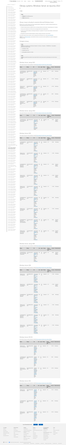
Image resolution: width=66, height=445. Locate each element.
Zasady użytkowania (37, 443)
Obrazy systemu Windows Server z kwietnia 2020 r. (12, 205)
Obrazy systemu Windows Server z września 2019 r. (12, 222)
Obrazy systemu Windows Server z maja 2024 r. (12, 74)
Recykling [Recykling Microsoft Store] (15, 435)
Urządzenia (29, 1)
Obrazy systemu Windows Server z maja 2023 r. (12, 104)
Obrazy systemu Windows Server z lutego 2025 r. (12, 51)
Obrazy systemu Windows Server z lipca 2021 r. (12, 163)
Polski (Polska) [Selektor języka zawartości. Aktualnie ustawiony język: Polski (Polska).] (6, 442)
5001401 (35, 395)
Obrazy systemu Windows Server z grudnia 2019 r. (12, 215)
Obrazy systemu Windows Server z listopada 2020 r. (12, 187)
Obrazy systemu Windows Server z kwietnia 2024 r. (12, 77)
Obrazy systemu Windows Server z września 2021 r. (12, 158)
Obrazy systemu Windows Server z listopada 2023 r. (12, 89)
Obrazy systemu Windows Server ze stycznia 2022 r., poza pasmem (12, 145)
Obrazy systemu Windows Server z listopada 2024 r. (12, 59)
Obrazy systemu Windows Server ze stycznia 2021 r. (12, 182)
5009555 (34, 72)
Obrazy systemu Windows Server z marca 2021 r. (12, 177)
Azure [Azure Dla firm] (33, 431)
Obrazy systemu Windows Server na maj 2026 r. (12, 10)
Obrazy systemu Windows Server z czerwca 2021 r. (12, 169)
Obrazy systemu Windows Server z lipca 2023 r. (12, 99)
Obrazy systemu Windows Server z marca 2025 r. (12, 49)
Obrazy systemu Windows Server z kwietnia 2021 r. (12, 174)
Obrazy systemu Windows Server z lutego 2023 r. (12, 112)
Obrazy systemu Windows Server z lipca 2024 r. (12, 69)
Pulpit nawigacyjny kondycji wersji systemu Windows (44, 64)
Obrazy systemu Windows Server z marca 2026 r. (12, 15)
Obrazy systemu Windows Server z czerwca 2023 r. (12, 102)
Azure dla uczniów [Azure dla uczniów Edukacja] (25, 439)
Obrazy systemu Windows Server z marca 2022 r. (12, 140)
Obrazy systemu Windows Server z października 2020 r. (12, 189)
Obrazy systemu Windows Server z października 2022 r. (12, 122)
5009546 (35, 285)
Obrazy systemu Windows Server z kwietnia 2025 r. (12, 46)
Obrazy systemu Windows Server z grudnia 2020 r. (12, 184)
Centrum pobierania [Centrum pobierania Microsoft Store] (16, 430)
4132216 (35, 281)
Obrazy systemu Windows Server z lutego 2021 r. (12, 179)
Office (22, 1)
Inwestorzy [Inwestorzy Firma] (54, 434)
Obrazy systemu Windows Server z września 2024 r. (12, 64)
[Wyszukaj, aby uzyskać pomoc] (55, 1)
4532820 (35, 279)
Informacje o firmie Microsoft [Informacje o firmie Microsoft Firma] (56, 430)
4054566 (35, 349)
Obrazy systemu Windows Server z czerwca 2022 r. (12, 132)
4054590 (36, 276)
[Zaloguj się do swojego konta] (60, 1)
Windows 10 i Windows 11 (11, 4)
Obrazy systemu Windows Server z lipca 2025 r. (12, 39)
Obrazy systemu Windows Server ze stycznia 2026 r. (12, 20)
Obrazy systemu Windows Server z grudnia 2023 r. (12, 87)
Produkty (25, 1)
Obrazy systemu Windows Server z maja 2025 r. (12, 44)
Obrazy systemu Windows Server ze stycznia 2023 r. (12, 114)
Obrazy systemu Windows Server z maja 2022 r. (12, 135)
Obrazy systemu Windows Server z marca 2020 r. (12, 207)
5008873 (35, 143)
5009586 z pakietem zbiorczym (35, 390)
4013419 (36, 278)
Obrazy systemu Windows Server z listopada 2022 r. (12, 119)
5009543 (35, 120)
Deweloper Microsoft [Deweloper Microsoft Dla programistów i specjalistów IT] (45, 429)
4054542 (35, 393)
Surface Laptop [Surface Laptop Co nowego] (4, 430)
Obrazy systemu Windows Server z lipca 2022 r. (12, 129)
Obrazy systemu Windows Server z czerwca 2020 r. (12, 200)
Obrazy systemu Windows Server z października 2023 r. (12, 92)
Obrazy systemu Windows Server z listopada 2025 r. (12, 25)
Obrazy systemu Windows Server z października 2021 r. (12, 156)
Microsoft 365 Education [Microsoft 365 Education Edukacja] (26, 433)
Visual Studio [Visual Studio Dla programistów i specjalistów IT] (44, 439)
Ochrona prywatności (32, 443)
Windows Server (10, 6)
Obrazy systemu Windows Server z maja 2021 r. (12, 172)
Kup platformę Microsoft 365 (38, 1)
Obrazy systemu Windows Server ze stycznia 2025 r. (12, 54)
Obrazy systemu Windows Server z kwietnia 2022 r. (12, 137)
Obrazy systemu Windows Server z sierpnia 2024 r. (12, 66)
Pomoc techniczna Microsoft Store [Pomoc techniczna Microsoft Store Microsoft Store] (17, 431)
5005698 (36, 292)
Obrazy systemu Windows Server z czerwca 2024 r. (12, 71)
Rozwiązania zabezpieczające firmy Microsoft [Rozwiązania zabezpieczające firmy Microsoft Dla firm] (37, 430)
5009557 (35, 142)
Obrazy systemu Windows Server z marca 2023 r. (12, 109)
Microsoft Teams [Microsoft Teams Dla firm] (34, 438)
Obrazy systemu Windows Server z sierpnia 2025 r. (12, 36)
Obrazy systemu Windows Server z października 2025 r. (12, 31)
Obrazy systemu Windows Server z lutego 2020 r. (12, 210)
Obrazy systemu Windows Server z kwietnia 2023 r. (12, 107)
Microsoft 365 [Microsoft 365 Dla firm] (34, 434)
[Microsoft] (6, 1)
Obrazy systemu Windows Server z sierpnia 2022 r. (12, 127)
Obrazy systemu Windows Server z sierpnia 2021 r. (12, 161)
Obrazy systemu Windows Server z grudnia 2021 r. (12, 151)
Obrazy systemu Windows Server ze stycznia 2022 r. (12, 148)
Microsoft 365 (18, 1)
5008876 (35, 121)
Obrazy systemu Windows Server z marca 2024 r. (12, 79)
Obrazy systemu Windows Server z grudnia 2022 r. (12, 117)
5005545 (35, 145)
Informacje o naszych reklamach (48, 443)
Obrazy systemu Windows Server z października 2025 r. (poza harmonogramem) (12, 28)
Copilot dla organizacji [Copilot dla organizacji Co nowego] (5, 431)
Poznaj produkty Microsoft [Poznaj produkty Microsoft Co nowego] (6, 435)
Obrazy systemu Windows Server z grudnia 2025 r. (12, 23)
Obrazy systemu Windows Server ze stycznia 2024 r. (12, 84)
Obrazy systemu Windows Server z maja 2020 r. (12, 202)
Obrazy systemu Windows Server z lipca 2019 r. (12, 227)
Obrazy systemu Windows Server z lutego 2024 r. (12, 82)
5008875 (35, 351)
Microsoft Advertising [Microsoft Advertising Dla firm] (35, 435)
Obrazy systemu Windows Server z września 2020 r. (12, 192)
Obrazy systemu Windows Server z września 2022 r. (12, 124)
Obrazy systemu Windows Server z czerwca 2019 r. (12, 230)
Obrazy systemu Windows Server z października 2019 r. (12, 220)
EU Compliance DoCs (55, 443)
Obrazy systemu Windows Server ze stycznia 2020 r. (12, 212)
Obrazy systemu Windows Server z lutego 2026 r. (12, 18)
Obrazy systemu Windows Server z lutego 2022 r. (12, 142)
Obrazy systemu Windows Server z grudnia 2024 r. (12, 56)
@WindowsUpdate (27, 36)
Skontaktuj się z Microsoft (26, 443)
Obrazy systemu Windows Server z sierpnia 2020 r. (12, 195)
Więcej (33, 1)
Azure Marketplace (50, 35)
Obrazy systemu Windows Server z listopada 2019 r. (12, 217)
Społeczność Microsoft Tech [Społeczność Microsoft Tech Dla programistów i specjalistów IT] (46, 434)
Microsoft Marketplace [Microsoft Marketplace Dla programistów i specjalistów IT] (45, 435)
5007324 (35, 127)
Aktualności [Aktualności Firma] (54, 431)
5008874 (35, 406)
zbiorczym (35, 347)
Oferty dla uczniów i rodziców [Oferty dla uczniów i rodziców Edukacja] (27, 438)
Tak (35, 424)
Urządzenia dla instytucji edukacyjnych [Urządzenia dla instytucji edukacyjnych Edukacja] (27, 430)
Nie (40, 424)
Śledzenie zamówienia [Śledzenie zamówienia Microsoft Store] (16, 434)
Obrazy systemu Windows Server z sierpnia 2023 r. (12, 97)
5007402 (35, 123)
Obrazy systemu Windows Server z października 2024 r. (12, 61)
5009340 (34, 80)
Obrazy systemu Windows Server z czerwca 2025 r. (12, 41)
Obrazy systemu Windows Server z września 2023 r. (12, 94)
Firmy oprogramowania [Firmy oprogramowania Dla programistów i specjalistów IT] (45, 438)
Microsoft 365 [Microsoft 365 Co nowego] (4, 434)
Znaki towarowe (42, 443)
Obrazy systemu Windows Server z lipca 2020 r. (12, 197)
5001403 (35, 352)
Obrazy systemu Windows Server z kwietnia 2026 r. (12, 12)
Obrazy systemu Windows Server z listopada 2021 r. (12, 153)
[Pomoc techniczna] (13, 1)
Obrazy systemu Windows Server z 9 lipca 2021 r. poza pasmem (12, 166)
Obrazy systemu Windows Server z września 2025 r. (12, 34)
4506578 (36, 150)
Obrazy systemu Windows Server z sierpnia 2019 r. (12, 225)
